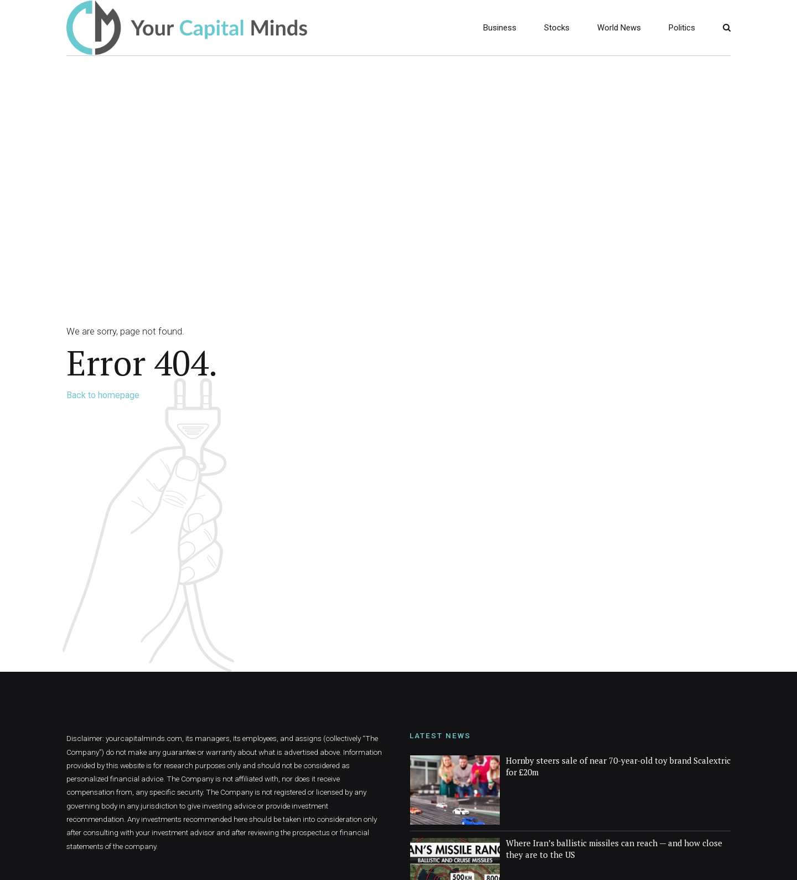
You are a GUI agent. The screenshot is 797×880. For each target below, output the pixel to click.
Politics (682, 28)
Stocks (557, 28)
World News (619, 28)
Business (499, 28)
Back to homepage (102, 395)
